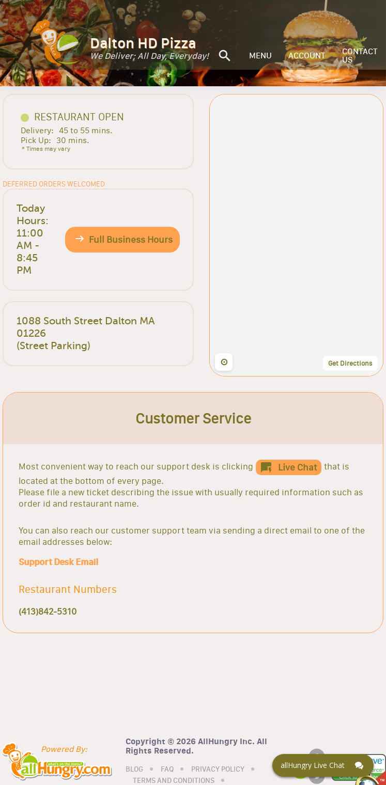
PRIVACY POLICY (217, 769)
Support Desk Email (58, 562)
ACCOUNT (307, 56)
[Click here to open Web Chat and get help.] (323, 765)
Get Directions (350, 363)
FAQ (167, 769)
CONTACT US (360, 56)
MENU (260, 56)
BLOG (134, 769)
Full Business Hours (131, 239)
